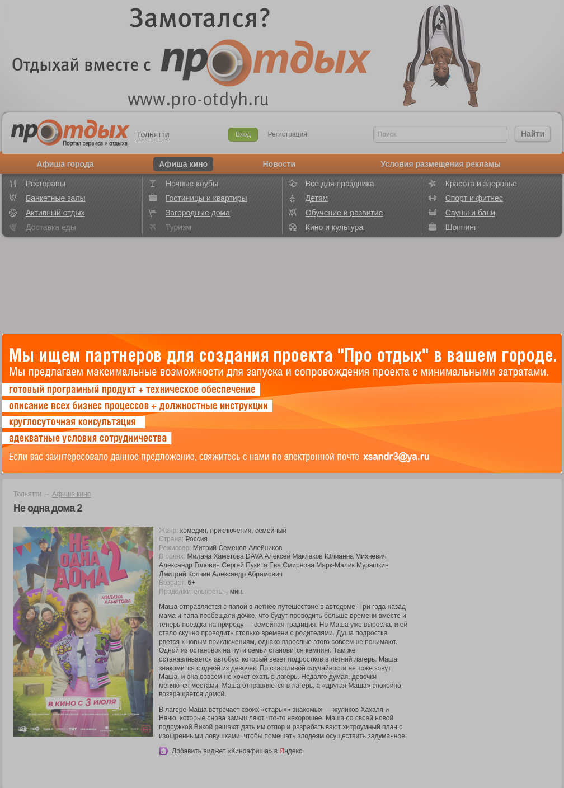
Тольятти (153, 134)
